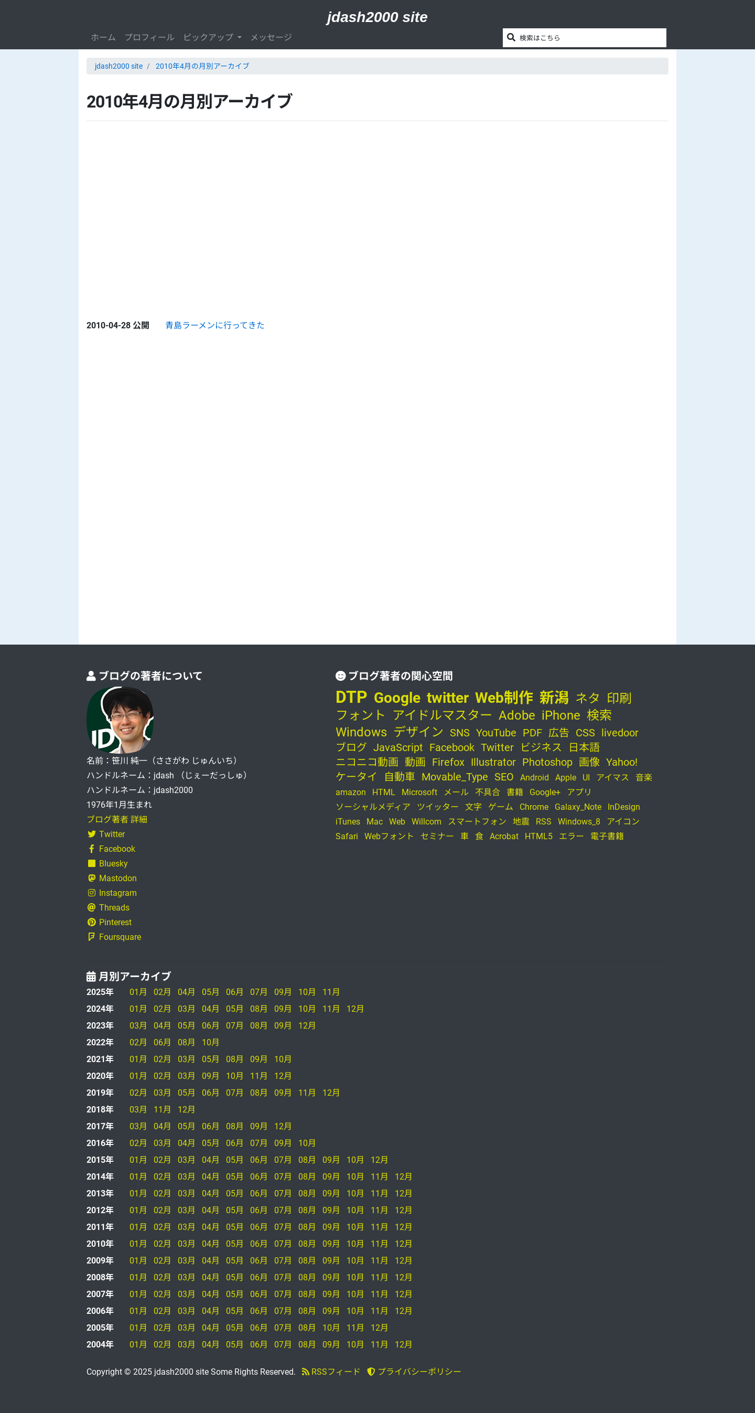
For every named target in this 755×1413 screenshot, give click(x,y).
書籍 (514, 792)
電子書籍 (607, 836)
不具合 (487, 792)
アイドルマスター (442, 715)
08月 (259, 1009)
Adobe (517, 715)
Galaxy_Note (578, 807)
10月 (307, 992)
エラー (571, 836)
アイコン (623, 822)
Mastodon (112, 878)
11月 (331, 992)
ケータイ (357, 776)
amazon (351, 792)
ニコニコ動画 (367, 762)
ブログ (351, 747)
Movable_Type (455, 776)
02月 (162, 992)
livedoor (620, 732)
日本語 (584, 747)
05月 (211, 992)
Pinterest (109, 922)
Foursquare (114, 937)
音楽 (643, 778)
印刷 (619, 698)
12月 (355, 1009)
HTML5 (539, 836)
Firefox (448, 762)
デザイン (418, 732)
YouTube (496, 732)
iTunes (348, 822)
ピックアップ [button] (209, 37)
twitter (448, 697)
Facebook (111, 849)
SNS (460, 732)
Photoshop (547, 762)
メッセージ (271, 37)
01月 (138, 992)
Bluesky (107, 864)
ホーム (103, 37)
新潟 (554, 697)
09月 (283, 992)
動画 (415, 762)
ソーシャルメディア (373, 807)
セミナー (437, 836)
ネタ (587, 698)
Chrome (534, 807)
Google (397, 697)
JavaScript (398, 747)
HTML (383, 792)
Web (397, 822)
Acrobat (504, 836)
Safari (347, 836)
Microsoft (419, 792)
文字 (473, 807)
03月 (187, 1009)
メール (456, 792)
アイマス (612, 778)
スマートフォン (477, 822)
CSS (585, 732)
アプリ (579, 792)
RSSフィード (331, 1372)
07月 (259, 992)
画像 (589, 762)
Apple (565, 778)
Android (534, 778)
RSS (544, 822)
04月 (187, 992)
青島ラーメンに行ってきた (215, 325)
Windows (361, 732)
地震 (521, 822)
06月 (235, 992)
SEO (504, 776)
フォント (361, 715)
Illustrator (493, 762)
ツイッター (438, 807)
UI (586, 778)
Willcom (426, 822)
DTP (352, 697)
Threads (108, 908)
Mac (374, 822)
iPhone (561, 715)
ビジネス (541, 747)
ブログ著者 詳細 (117, 820)
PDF (532, 732)
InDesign (624, 807)
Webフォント (389, 836)
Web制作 (504, 697)
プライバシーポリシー (414, 1372)
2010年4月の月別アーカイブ (203, 66)
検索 (599, 715)
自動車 (399, 776)
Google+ (545, 792)
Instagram (112, 893)
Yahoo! (622, 762)
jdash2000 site (377, 17)
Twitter (106, 834)
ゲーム (500, 807)
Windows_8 (579, 822)
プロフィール (149, 37)
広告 (558, 732)
